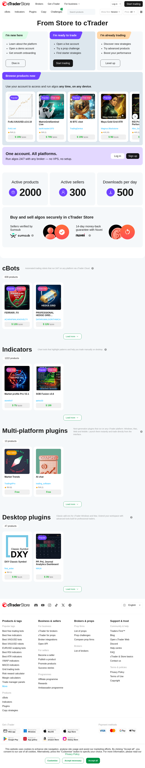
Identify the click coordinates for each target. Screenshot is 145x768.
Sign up (132, 156)
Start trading (133, 4)
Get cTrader (54, 4)
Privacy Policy (72, 754)
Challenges (56, 12)
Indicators (19, 13)
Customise (52, 760)
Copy (44, 13)
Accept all (93, 760)
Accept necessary (73, 760)
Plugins (33, 13)
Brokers (39, 4)
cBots (7, 13)
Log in (117, 156)
